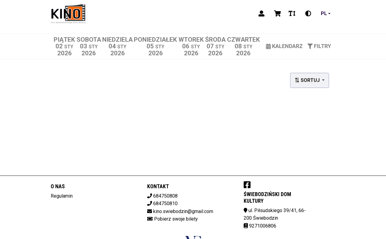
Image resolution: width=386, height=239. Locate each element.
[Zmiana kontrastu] (308, 13)
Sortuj (308, 80)
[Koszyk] (276, 13)
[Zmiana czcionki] (292, 13)
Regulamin (62, 196)
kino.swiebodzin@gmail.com (183, 211)
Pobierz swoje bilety (176, 219)
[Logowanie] (261, 14)
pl (324, 13)
